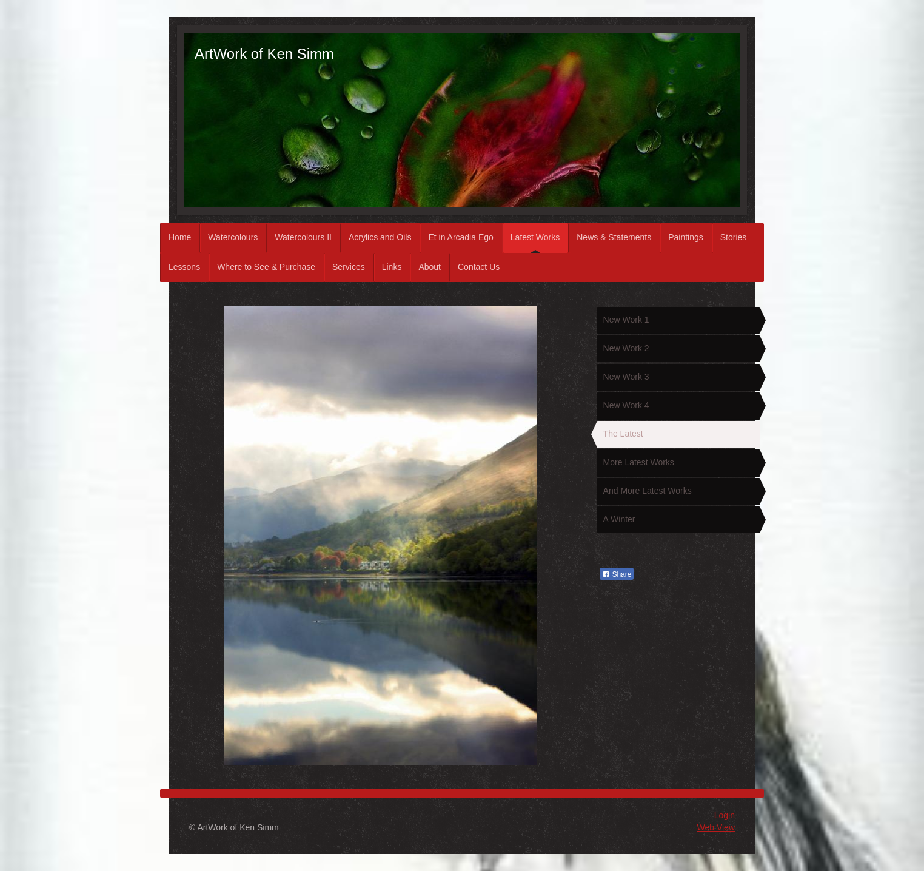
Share (616, 574)
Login (724, 815)
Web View (716, 827)
